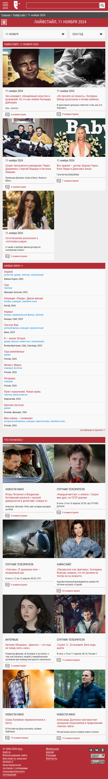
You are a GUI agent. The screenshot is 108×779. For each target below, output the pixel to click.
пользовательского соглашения (14, 773)
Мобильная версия (52, 750)
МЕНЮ (5, 8)
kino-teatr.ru (9, 758)
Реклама (51, 755)
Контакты (51, 758)
